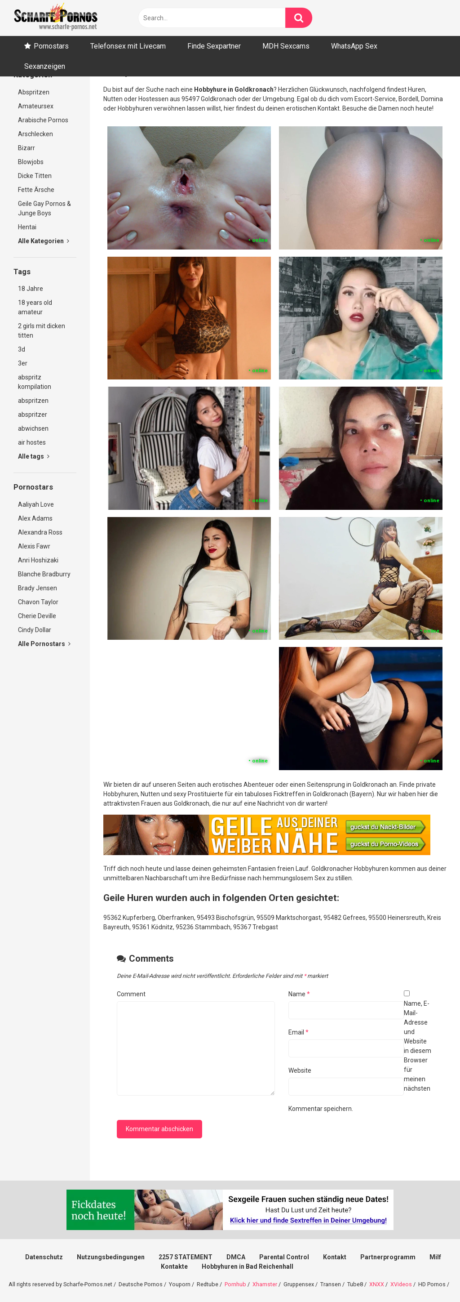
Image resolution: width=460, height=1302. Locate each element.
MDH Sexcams (286, 46)
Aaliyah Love (36, 504)
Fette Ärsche (36, 189)
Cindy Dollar (34, 629)
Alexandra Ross (40, 532)
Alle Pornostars (44, 643)
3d (21, 349)
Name (299, 994)
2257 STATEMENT (185, 1257)
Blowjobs (31, 161)
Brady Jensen (37, 588)
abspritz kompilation (34, 382)
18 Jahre (30, 288)
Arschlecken (35, 134)
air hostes (32, 442)
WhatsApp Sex (354, 46)
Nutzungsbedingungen (111, 1257)
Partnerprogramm (388, 1257)
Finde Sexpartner (214, 46)
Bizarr (26, 148)
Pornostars (51, 46)
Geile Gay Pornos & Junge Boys (44, 208)
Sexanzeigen (44, 66)
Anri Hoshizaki (38, 560)
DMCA (235, 1257)
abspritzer (32, 414)
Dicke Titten (35, 175)
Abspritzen (33, 92)
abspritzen (33, 400)
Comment (131, 994)
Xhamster (264, 1284)
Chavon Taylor (38, 602)
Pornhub (235, 1284)
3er (22, 363)
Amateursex (35, 106)
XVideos (401, 1284)
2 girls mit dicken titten (41, 330)
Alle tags (33, 456)
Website (299, 1070)
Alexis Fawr (34, 546)
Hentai (27, 227)
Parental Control (284, 1257)
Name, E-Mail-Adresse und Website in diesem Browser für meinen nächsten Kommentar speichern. (359, 1056)
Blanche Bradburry (44, 574)
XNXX (376, 1284)
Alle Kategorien (43, 241)
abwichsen (33, 428)
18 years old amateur (35, 307)
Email (298, 1032)
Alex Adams (35, 518)
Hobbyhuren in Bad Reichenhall (247, 1266)
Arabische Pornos (43, 120)
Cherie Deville (37, 616)
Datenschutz (44, 1257)
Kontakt (334, 1257)
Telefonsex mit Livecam (128, 46)
